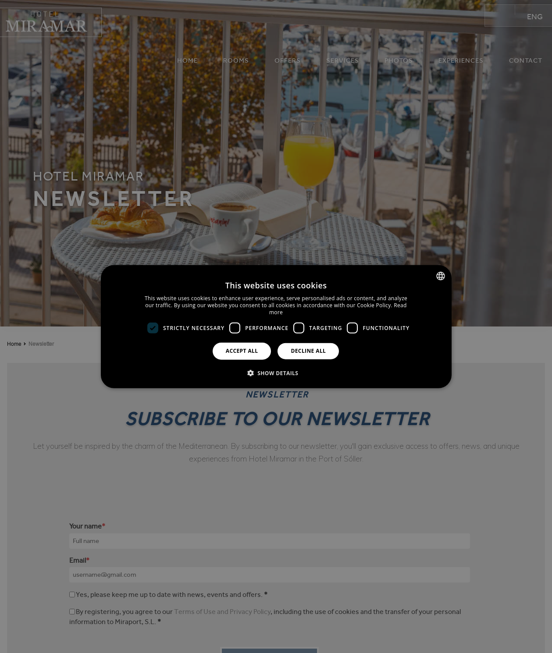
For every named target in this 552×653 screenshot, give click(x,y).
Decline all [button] (308, 351)
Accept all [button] (242, 351)
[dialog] (276, 326)
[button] (276, 372)
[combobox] (440, 276)
